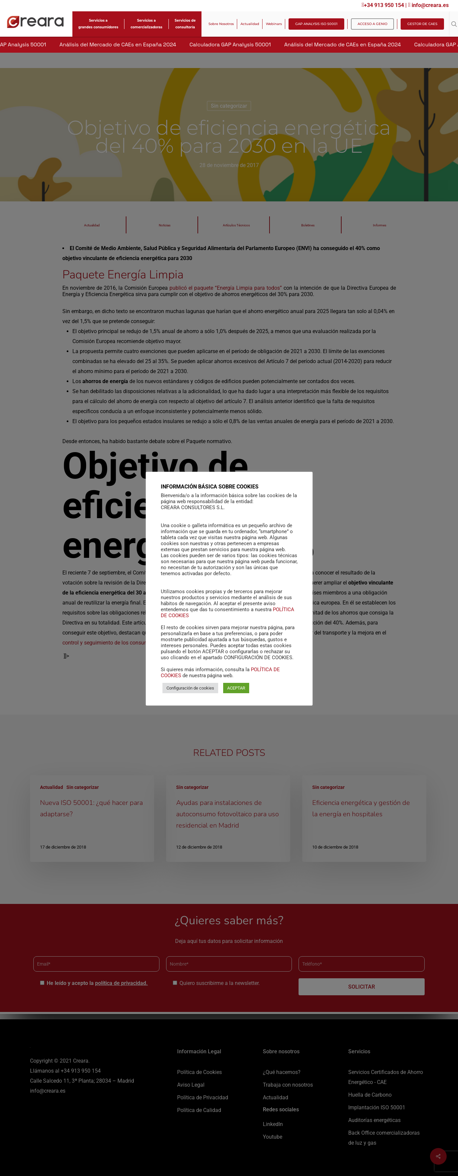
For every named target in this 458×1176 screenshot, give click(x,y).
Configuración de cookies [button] (190, 688)
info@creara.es (428, 5)
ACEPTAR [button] (236, 688)
